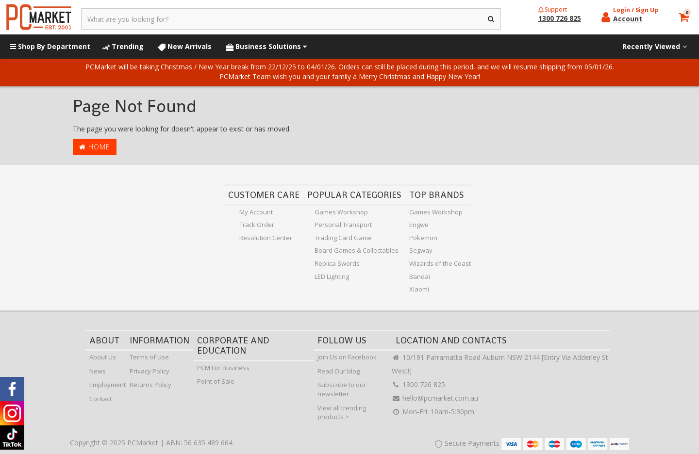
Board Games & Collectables (357, 250)
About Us (102, 357)
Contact (100, 398)
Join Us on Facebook (347, 357)
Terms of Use (149, 357)
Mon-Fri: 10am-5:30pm (433, 411)
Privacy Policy (149, 371)
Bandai (419, 276)
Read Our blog (338, 371)
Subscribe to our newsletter (341, 389)
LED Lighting (332, 276)
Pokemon (423, 237)
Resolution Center (265, 237)
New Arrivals (185, 46)
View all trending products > (341, 413)
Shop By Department (50, 46)
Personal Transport (343, 224)
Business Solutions (266, 46)
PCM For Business (223, 367)
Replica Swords (337, 263)
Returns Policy (150, 384)
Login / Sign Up (635, 10)
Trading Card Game (343, 237)
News (97, 371)
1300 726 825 (418, 384)
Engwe (419, 224)
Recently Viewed (655, 46)
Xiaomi (419, 289)
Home (94, 146)
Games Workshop (341, 212)
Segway (421, 250)
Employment (107, 384)
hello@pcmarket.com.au (435, 398)
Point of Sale (215, 381)
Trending (123, 46)
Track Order (256, 224)
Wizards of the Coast (440, 263)
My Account (256, 212)
